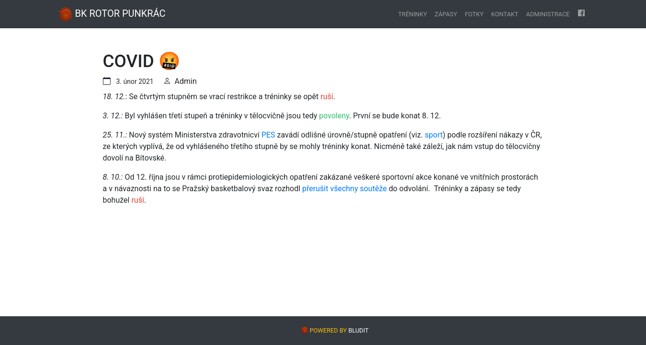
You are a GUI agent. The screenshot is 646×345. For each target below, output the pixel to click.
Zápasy (446, 14)
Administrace (547, 14)
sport (433, 134)
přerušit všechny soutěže (344, 188)
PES (268, 134)
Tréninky (412, 14)
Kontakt (505, 14)
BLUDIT (358, 330)
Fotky (474, 14)
